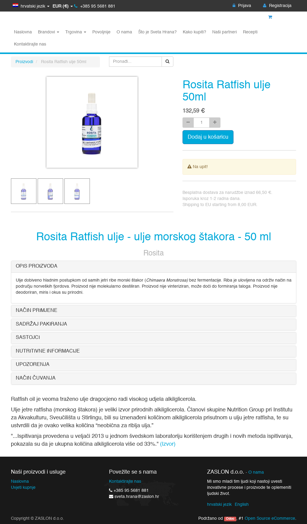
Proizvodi (24, 62)
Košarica (280, 17)
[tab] (153, 266)
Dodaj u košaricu (208, 137)
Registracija (277, 6)
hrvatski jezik (219, 504)
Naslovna (20, 481)
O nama (256, 473)
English (242, 504)
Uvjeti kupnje (23, 487)
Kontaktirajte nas (125, 481)
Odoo (230, 518)
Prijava (242, 6)
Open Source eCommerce (270, 518)
